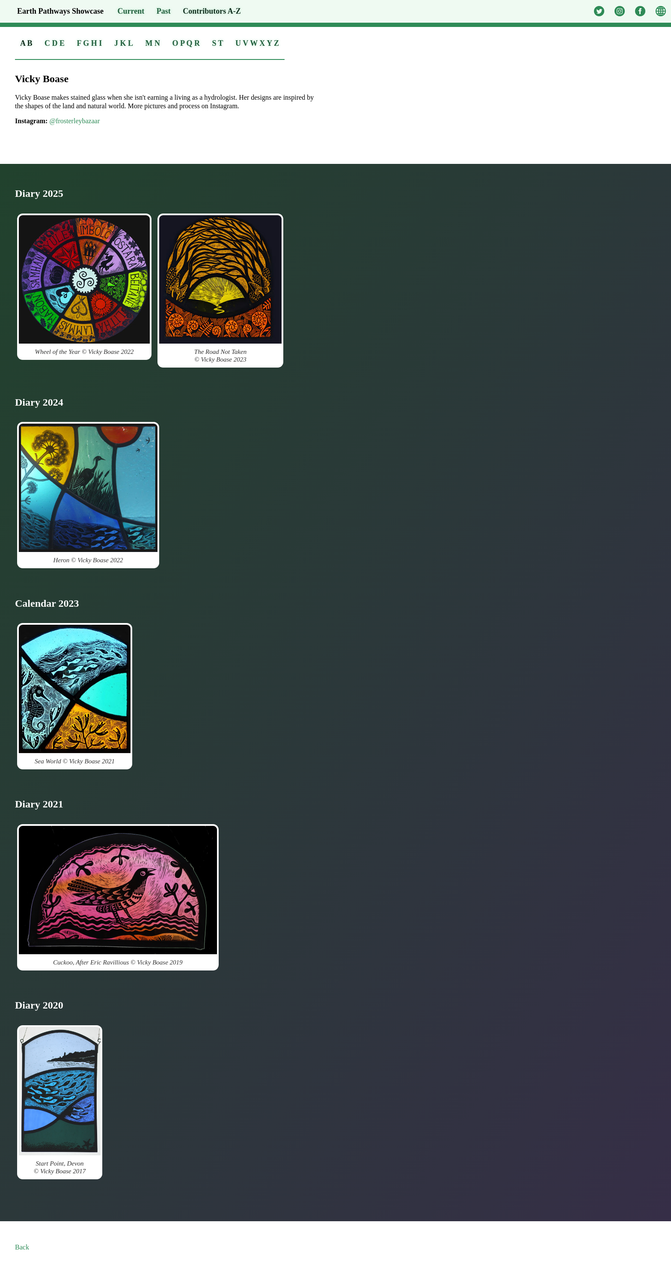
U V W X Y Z (257, 43)
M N (152, 43)
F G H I (89, 43)
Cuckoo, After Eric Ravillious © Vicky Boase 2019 (118, 896)
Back (22, 1247)
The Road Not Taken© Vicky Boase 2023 (220, 289)
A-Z (212, 11)
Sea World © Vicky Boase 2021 (75, 695)
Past (164, 11)
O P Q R (186, 43)
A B (26, 43)
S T (217, 43)
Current (131, 11)
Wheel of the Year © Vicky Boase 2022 (84, 285)
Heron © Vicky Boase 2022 (88, 494)
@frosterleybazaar (74, 121)
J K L (123, 43)
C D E (55, 43)
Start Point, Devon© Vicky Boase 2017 (60, 1101)
